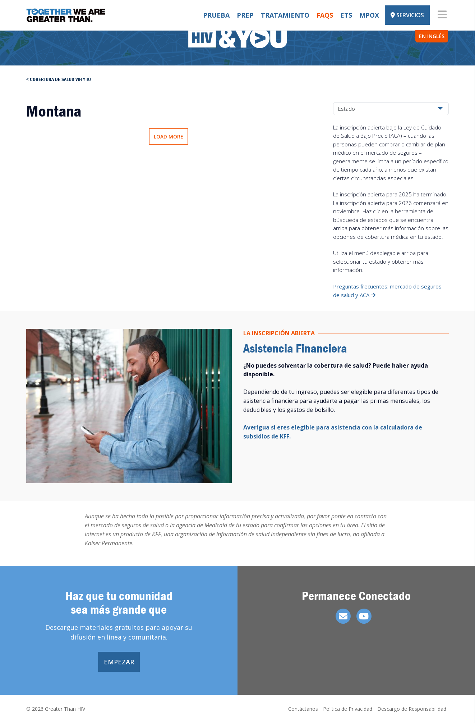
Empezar (119, 662)
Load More (168, 136)
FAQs (325, 15)
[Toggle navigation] (442, 15)
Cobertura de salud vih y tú (60, 79)
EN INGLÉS (431, 36)
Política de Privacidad (347, 708)
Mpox (369, 15)
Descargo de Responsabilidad (411, 708)
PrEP (245, 15)
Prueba (216, 15)
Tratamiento (285, 15)
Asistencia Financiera (295, 348)
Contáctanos (303, 708)
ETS (346, 15)
